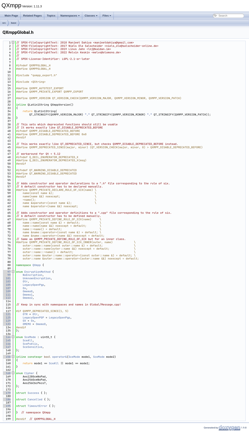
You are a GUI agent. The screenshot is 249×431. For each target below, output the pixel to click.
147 (7, 347)
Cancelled (35, 399)
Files (107, 15)
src (4, 23)
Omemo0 (28, 291)
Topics (51, 15)
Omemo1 (28, 294)
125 (7, 317)
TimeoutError (37, 406)
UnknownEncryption (37, 278)
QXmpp (37, 265)
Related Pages (32, 15)
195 (7, 406)
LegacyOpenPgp (33, 285)
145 (7, 340)
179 (7, 393)
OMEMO (27, 324)
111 (7, 294)
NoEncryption (32, 275)
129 (7, 320)
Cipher (29, 373)
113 (7, 298)
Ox (24, 288)
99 (7, 275)
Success (33, 393)
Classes (91, 15)
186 (7, 399)
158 (7, 357)
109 (7, 291)
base (13, 23)
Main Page (11, 15)
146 (7, 344)
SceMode (30, 337)
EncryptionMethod (37, 272)
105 (7, 285)
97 (7, 272)
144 (7, 337)
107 (7, 288)
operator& (59, 357)
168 (7, 373)
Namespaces (70, 15)
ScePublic (30, 344)
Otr (25, 281)
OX (24, 320)
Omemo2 (28, 298)
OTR (25, 314)
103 (7, 281)
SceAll (28, 340)
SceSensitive (32, 347)
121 (7, 314)
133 (7, 324)
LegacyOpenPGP (33, 317)
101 (7, 278)
